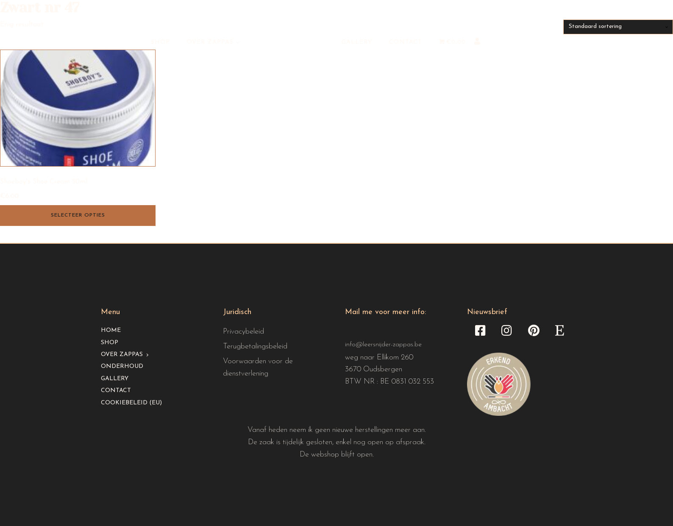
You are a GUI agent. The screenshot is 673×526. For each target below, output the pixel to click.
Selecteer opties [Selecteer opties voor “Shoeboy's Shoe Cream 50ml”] (78, 215)
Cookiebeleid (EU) (131, 403)
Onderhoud (122, 366)
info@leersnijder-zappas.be (383, 344)
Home (111, 330)
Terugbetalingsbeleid (255, 346)
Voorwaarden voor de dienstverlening (258, 367)
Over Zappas (210, 42)
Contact (405, 42)
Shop (160, 42)
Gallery (357, 42)
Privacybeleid (243, 332)
